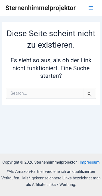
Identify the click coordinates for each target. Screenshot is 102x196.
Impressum (90, 162)
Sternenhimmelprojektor (40, 8)
